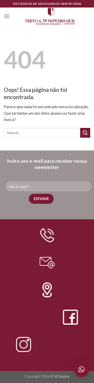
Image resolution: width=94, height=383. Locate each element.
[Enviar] (85, 133)
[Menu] (7, 16)
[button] (81, 369)
